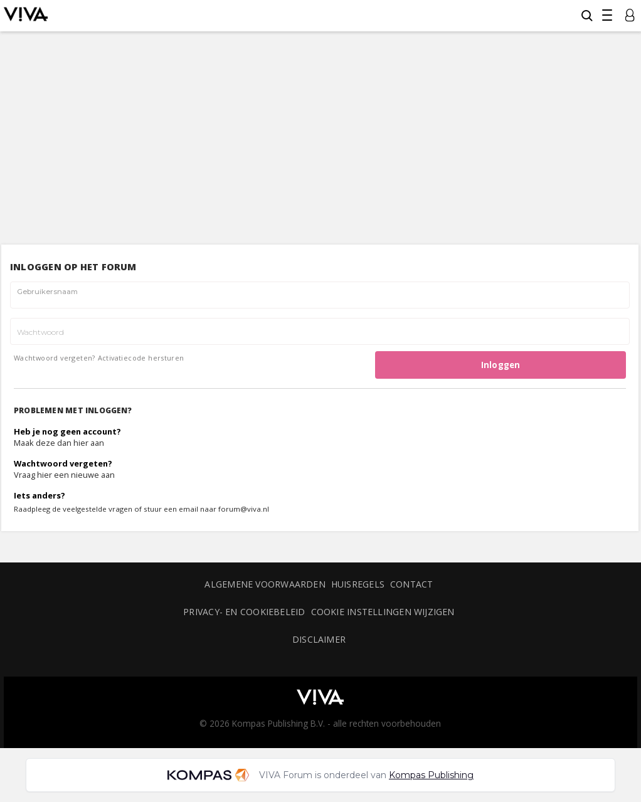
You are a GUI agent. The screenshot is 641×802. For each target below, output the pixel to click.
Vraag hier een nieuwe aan (64, 474)
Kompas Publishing (431, 775)
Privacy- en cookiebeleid (244, 612)
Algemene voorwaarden (264, 584)
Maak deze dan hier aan (59, 442)
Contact (411, 584)
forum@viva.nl (243, 509)
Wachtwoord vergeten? (54, 357)
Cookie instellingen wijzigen (383, 612)
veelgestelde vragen (97, 509)
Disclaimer (319, 639)
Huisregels (357, 584)
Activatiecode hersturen (141, 357)
